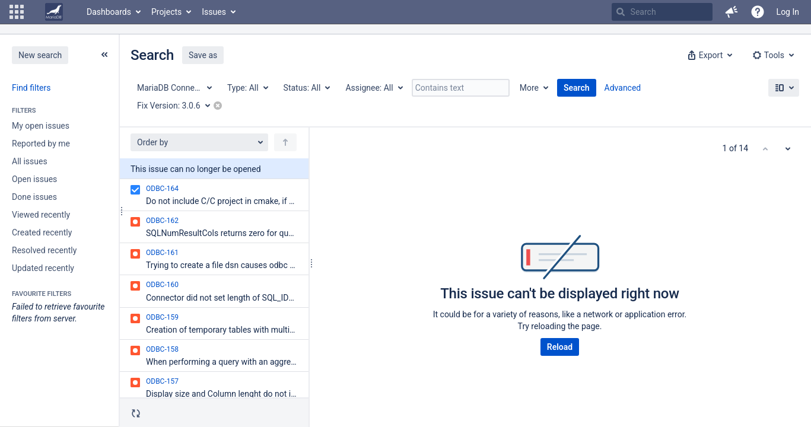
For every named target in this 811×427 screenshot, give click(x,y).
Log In (788, 12)
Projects (166, 12)
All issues (29, 161)
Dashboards (109, 12)
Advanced (623, 88)
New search (40, 55)
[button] (16, 12)
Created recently (42, 232)
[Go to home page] (54, 12)
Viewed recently (41, 214)
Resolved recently (44, 250)
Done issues (34, 197)
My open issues (40, 125)
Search (577, 88)
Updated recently (43, 268)
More (529, 88)
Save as (203, 55)
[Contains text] (461, 88)
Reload (560, 347)
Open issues (34, 179)
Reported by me (41, 143)
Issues (214, 12)
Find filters (31, 88)
